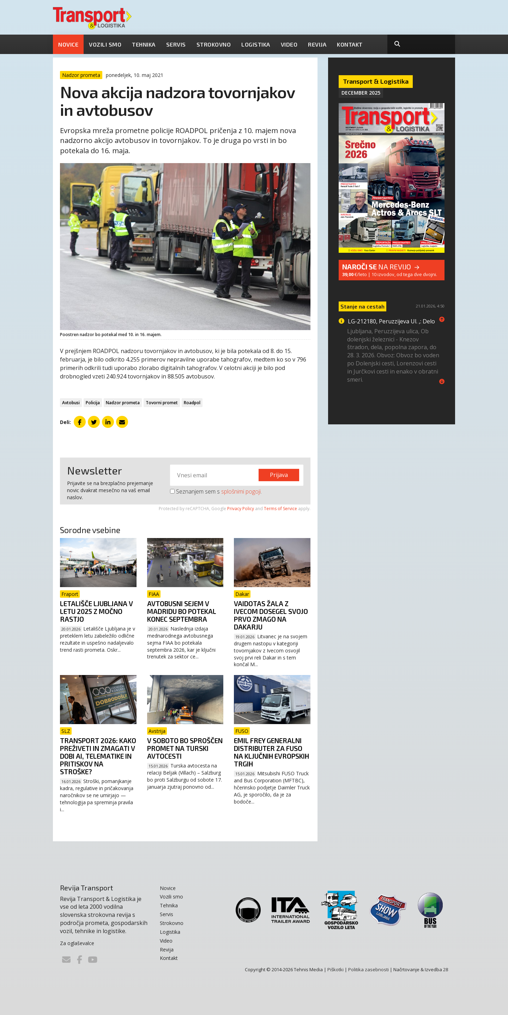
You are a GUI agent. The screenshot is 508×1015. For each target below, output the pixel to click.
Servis (176, 44)
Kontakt (350, 44)
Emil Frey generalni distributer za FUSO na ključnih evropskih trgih (271, 752)
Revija (317, 44)
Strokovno (213, 44)
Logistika (255, 44)
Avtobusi (71, 403)
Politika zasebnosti (368, 969)
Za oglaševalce (77, 943)
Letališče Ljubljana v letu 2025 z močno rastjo (96, 611)
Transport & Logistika (376, 81)
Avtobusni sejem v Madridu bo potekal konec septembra (181, 611)
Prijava (279, 475)
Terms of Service (280, 509)
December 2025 (360, 92)
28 (445, 969)
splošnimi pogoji (241, 491)
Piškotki (335, 969)
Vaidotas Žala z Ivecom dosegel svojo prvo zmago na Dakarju (271, 615)
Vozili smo (105, 44)
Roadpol (192, 403)
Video (289, 44)
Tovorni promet (162, 403)
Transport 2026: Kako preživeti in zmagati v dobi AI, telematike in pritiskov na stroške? (98, 756)
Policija (93, 403)
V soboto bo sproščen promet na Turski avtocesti (185, 748)
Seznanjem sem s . (216, 491)
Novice (68, 44)
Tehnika (144, 44)
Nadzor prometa (123, 403)
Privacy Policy (240, 509)
